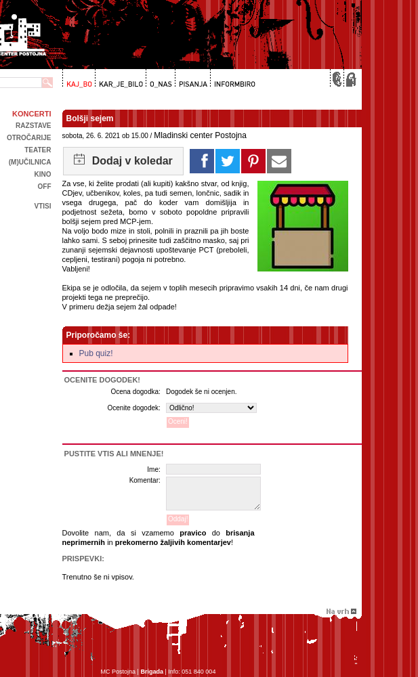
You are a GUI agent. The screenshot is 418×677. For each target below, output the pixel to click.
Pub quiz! (96, 353)
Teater (37, 150)
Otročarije (29, 137)
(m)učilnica (30, 162)
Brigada (151, 671)
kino (43, 174)
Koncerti (31, 114)
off (44, 186)
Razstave (33, 125)
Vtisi (42, 206)
